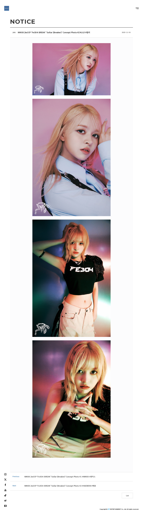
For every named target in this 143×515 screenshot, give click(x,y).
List (127, 495)
